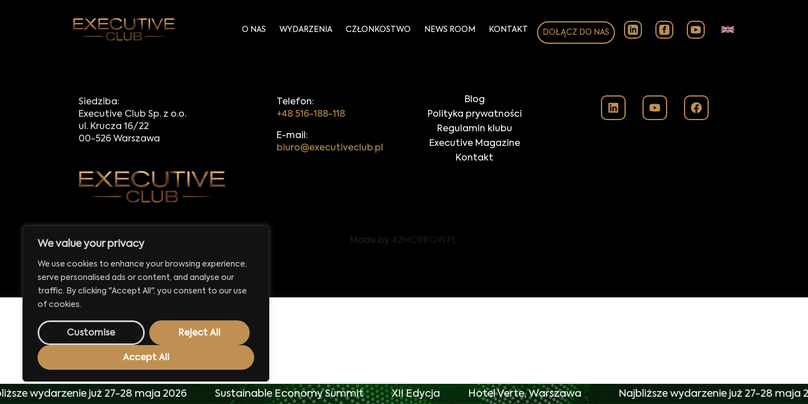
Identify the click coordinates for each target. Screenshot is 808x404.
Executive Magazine (474, 143)
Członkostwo (378, 30)
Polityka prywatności (475, 114)
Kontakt (508, 30)
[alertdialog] (404, 394)
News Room (449, 30)
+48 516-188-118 (311, 114)
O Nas (254, 30)
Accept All (146, 358)
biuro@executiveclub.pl (330, 148)
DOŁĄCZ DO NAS (576, 32)
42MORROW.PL (425, 240)
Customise (91, 333)
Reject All (199, 333)
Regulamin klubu (474, 129)
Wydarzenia (305, 30)
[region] (145, 304)
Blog (475, 99)
